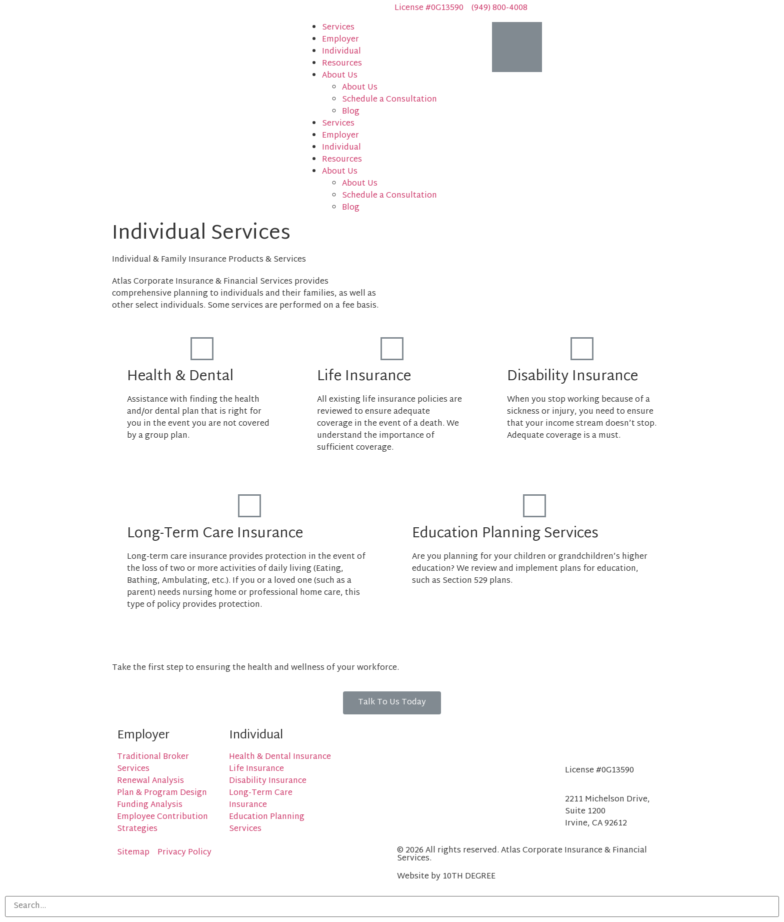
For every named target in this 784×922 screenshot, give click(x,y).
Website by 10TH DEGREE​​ (446, 876)
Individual (341, 52)
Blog (351, 112)
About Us (340, 76)
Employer (340, 40)
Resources (342, 64)
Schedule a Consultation (389, 100)
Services (338, 28)
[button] (392, 702)
